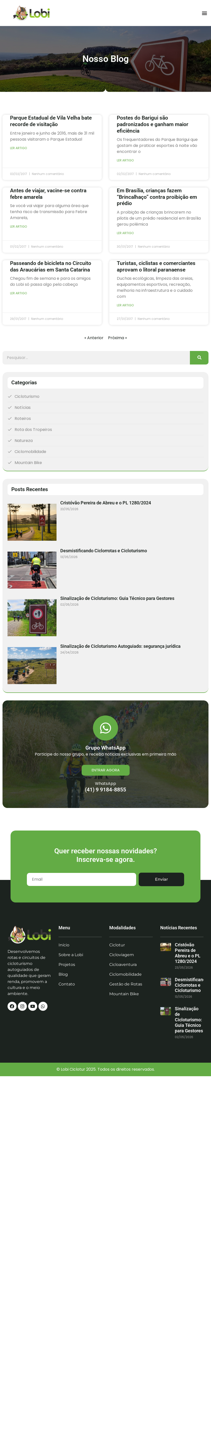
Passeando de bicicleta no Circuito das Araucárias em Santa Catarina (50, 266)
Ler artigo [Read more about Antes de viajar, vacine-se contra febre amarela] (18, 226)
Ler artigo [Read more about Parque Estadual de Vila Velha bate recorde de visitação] (18, 148)
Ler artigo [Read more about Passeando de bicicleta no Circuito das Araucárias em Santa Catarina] (18, 293)
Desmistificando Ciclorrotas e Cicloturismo (103, 550)
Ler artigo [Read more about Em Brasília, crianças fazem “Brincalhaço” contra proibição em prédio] (125, 233)
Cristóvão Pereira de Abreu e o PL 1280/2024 (105, 502)
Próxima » (117, 338)
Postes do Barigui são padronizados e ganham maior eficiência (152, 124)
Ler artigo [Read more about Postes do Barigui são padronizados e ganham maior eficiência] (125, 160)
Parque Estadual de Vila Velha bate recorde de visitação (51, 121)
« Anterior (93, 338)
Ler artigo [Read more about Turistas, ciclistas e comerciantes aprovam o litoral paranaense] (125, 305)
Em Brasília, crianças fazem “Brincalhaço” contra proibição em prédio (157, 197)
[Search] (199, 358)
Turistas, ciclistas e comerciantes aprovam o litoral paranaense (156, 266)
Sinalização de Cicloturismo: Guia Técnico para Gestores (117, 598)
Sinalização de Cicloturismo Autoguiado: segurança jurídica (120, 646)
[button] (204, 13)
